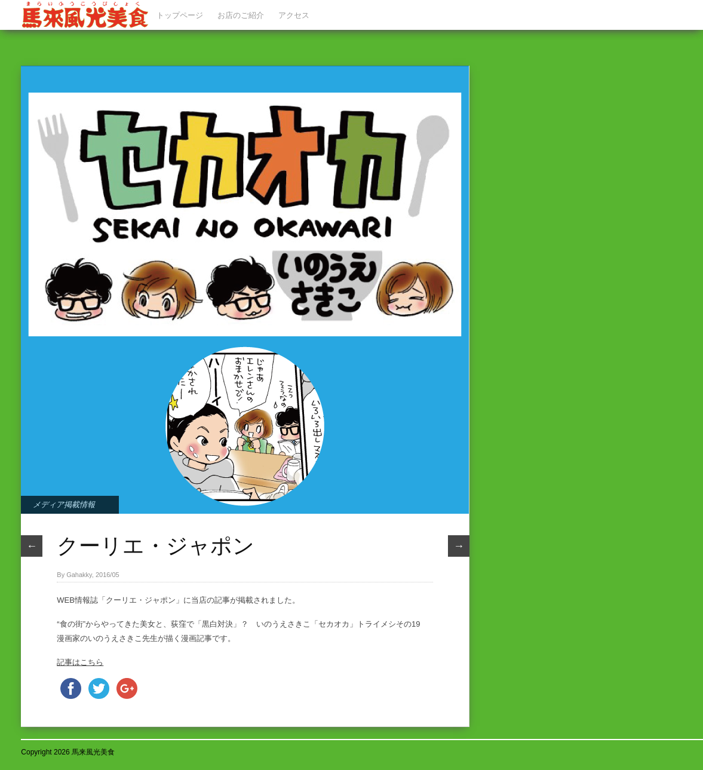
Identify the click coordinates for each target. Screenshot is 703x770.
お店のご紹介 (240, 15)
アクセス (293, 15)
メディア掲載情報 (64, 504)
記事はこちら (80, 662)
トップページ (179, 15)
